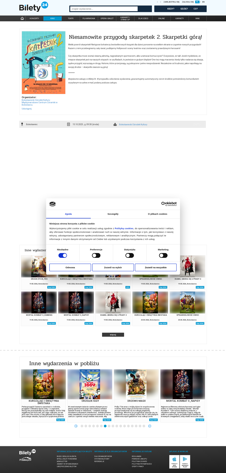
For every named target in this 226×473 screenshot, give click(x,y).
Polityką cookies (124, 228)
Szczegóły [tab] (113, 214)
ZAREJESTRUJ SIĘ (171, 2)
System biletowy (101, 459)
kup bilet (51, 287)
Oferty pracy (138, 466)
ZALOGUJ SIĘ (188, 2)
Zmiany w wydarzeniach (67, 464)
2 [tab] (86, 426)
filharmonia (89, 18)
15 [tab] (136, 426)
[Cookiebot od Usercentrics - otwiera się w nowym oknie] (164, 204)
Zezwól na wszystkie (156, 267)
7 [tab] (105, 426)
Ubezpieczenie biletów (66, 466)
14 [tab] (132, 426)
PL (197, 2)
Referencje (99, 461)
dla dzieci (143, 18)
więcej (113, 335)
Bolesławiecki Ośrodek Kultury (133, 124)
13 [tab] (128, 426)
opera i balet (107, 18)
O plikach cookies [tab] (157, 214)
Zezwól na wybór (113, 267)
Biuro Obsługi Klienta (66, 456)
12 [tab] (124, 426)
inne (197, 18)
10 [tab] (116, 426)
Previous (76, 426)
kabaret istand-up (125, 18)
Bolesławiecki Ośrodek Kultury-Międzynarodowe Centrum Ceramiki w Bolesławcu (40, 102)
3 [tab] (89, 426)
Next (149, 426)
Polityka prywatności (142, 464)
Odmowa (70, 267)
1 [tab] (82, 426)
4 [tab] (93, 426)
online (161, 18)
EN (203, 2)
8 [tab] (109, 426)
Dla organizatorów (103, 456)
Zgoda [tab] (68, 214)
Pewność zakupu (139, 459)
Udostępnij (27, 109)
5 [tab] (97, 426)
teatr (70, 18)
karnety (180, 18)
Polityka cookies (139, 461)
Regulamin (136, 456)
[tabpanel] (43, 395)
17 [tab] (144, 426)
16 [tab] (140, 426)
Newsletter (62, 461)
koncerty (34, 18)
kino (52, 18)
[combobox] (104, 9)
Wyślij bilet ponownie (67, 459)
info (196, 124)
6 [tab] (101, 426)
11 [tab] (120, 426)
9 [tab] (113, 426)
